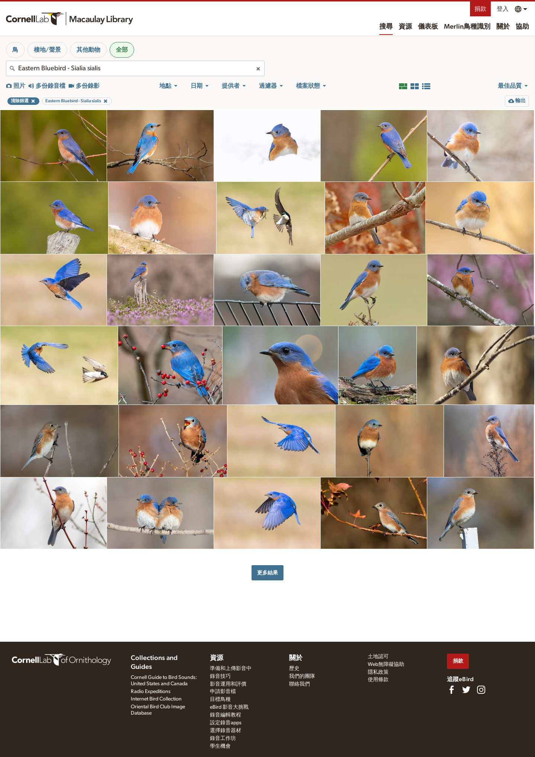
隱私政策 (378, 672)
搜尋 (386, 26)
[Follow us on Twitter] (466, 689)
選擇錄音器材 (225, 730)
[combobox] (135, 68)
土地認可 (378, 656)
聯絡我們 (299, 684)
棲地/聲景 (47, 50)
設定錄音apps (225, 722)
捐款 (480, 9)
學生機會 (220, 746)
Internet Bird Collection (156, 699)
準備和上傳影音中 (231, 668)
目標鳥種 (220, 699)
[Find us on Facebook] (451, 689)
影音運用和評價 (228, 684)
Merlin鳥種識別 (467, 26)
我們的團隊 (302, 676)
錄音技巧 (220, 676)
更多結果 (267, 573)
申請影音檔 (223, 691)
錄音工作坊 (223, 738)
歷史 (294, 668)
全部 (122, 50)
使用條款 (378, 679)
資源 (405, 26)
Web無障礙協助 (386, 664)
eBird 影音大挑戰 (229, 707)
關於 (503, 26)
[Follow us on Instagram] (481, 689)
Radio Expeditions (151, 691)
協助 (522, 26)
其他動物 (88, 50)
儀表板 (428, 26)
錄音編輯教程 (225, 715)
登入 (503, 9)
